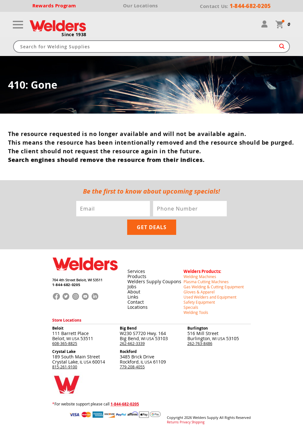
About (133, 292)
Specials (191, 307)
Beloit (57, 328)
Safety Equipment (199, 302)
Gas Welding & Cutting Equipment (214, 286)
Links (132, 297)
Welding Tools (196, 312)
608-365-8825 (64, 343)
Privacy (185, 422)
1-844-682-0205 (66, 284)
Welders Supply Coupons (154, 281)
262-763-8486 (199, 343)
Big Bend (128, 328)
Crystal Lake (64, 351)
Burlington (197, 328)
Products (136, 276)
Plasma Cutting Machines (206, 281)
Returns (173, 422)
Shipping (198, 422)
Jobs (131, 287)
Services (136, 271)
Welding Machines (200, 276)
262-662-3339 (132, 343)
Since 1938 (73, 34)
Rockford (128, 351)
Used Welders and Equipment (210, 297)
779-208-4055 (132, 366)
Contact (135, 302)
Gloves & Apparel (199, 291)
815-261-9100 (64, 366)
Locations (137, 307)
